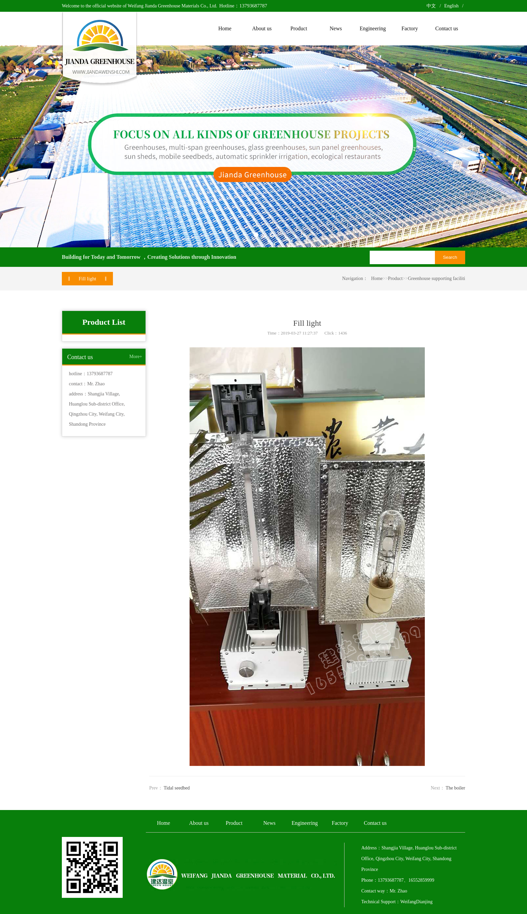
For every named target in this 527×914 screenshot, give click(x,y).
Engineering (304, 823)
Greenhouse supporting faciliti (436, 278)
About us (198, 823)
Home (376, 278)
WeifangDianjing (416, 901)
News (269, 823)
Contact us (375, 823)
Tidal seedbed (177, 787)
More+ (135, 356)
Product (395, 278)
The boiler (455, 787)
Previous (28, 146)
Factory (340, 823)
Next (499, 146)
